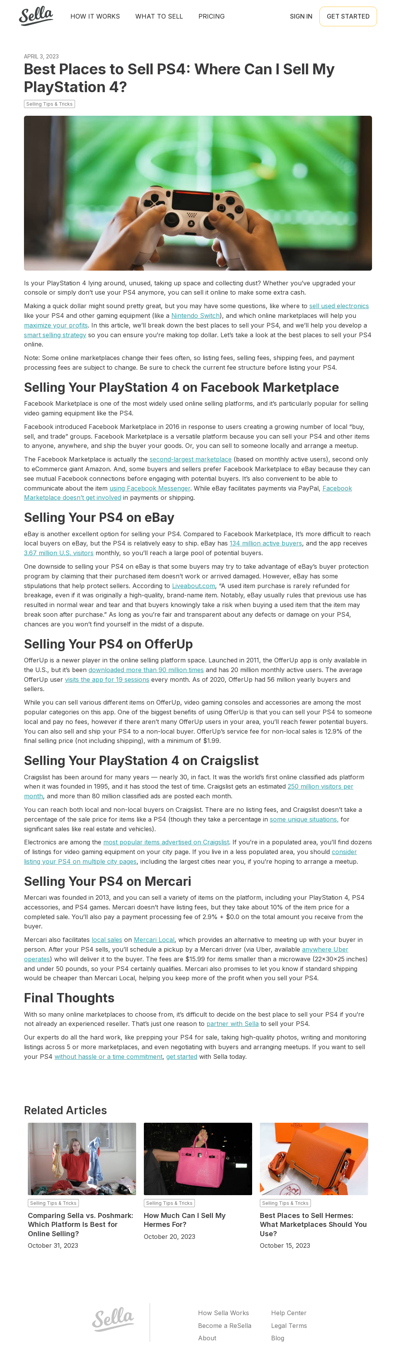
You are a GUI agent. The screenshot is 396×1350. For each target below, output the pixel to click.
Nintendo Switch (195, 315)
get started (181, 1056)
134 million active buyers (266, 543)
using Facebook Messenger (149, 488)
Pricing (211, 16)
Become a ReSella (224, 1325)
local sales (107, 939)
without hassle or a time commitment (108, 1056)
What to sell (159, 16)
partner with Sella (233, 1024)
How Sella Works (223, 1313)
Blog (277, 1338)
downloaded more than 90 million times (146, 670)
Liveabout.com (193, 586)
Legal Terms (289, 1325)
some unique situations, (304, 819)
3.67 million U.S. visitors (59, 553)
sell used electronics (339, 306)
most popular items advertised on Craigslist (166, 842)
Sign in (301, 16)
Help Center (289, 1313)
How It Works (95, 16)
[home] (36, 16)
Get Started (348, 16)
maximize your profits (56, 325)
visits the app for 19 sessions (107, 679)
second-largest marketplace (191, 459)
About (207, 1338)
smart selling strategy (55, 335)
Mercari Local (154, 939)
